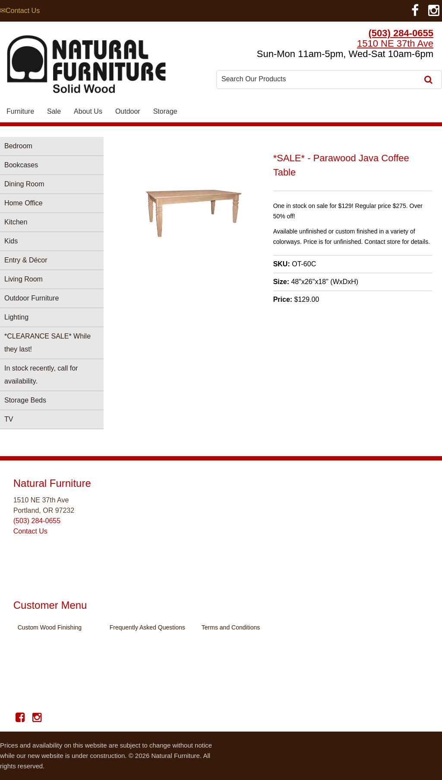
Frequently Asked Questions (147, 627)
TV (8, 419)
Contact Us (30, 531)
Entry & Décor (25, 260)
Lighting (16, 317)
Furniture (20, 111)
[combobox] (318, 79)
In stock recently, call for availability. (41, 374)
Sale (54, 111)
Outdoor (127, 111)
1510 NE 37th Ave (395, 43)
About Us (88, 111)
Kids (11, 241)
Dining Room (24, 184)
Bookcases (21, 165)
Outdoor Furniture (31, 298)
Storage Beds (25, 400)
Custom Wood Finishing (50, 627)
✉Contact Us (20, 10)
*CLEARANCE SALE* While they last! (47, 342)
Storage (165, 111)
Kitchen (15, 222)
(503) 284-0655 (401, 33)
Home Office (23, 203)
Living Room (23, 279)
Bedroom (18, 146)
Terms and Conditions (231, 627)
